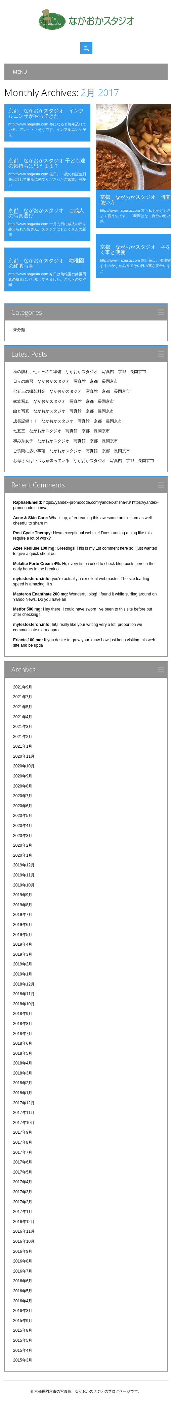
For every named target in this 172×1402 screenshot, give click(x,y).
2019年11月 (24, 875)
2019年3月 (22, 954)
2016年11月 (24, 1231)
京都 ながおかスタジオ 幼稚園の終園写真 (46, 263)
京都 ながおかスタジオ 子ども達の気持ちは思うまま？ (46, 163)
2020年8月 (22, 786)
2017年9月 (22, 1132)
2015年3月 (22, 1360)
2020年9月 (22, 776)
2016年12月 (24, 1221)
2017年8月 (22, 1142)
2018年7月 (22, 1033)
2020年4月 (22, 825)
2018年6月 (22, 1043)
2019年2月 (22, 964)
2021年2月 (22, 736)
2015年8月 (22, 1330)
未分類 (19, 330)
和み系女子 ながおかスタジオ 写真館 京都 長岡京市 (65, 441)
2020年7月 (22, 795)
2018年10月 (24, 1004)
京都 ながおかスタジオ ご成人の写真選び (46, 213)
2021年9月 (22, 687)
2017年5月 (22, 1172)
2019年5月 (22, 934)
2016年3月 (22, 1310)
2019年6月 (22, 924)
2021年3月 (22, 726)
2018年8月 (22, 1023)
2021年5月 (22, 707)
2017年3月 (22, 1192)
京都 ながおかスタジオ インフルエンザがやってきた (46, 113)
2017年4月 (22, 1182)
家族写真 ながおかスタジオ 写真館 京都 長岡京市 (63, 401)
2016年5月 (22, 1291)
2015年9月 (22, 1320)
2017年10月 (24, 1122)
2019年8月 (22, 905)
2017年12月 (24, 1103)
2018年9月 (22, 1013)
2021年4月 (22, 717)
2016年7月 (22, 1271)
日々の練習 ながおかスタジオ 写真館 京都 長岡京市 (65, 381)
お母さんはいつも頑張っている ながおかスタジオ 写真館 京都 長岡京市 (83, 460)
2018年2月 (22, 1083)
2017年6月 (22, 1162)
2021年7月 (22, 696)
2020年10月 (24, 766)
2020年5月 (22, 815)
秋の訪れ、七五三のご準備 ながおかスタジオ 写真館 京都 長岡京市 (79, 371)
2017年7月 (22, 1152)
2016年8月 (22, 1261)
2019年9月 (22, 895)
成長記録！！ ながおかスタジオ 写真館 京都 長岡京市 (67, 421)
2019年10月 (24, 885)
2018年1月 (22, 1093)
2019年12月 (24, 865)
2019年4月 (22, 944)
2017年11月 (24, 1112)
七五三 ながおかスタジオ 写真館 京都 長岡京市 (61, 431)
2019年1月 (22, 974)
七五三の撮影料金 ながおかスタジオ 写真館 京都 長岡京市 (71, 391)
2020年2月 (22, 845)
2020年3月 (22, 835)
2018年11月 (24, 994)
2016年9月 (22, 1251)
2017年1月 (22, 1211)
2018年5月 (22, 1053)
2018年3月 (22, 1073)
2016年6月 (22, 1281)
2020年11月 (24, 756)
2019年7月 (22, 914)
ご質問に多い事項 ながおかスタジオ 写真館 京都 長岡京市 (71, 451)
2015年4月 (22, 1350)
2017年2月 (22, 1202)
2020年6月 (22, 806)
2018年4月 (22, 1063)
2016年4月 (22, 1301)
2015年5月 (22, 1340)
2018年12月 (24, 984)
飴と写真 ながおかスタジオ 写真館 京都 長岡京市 (63, 411)
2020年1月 (22, 855)
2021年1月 (22, 746)
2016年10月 (24, 1241)
